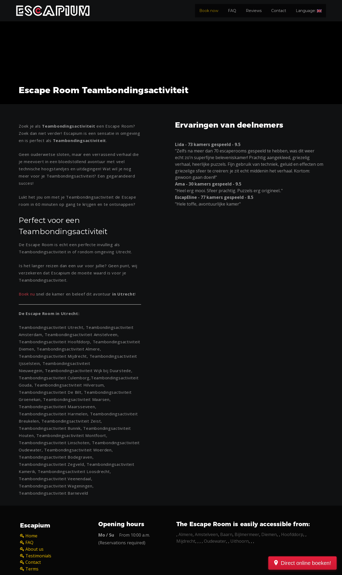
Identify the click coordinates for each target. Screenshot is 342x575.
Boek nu (27, 294)
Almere (185, 534)
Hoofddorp (292, 534)
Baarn (226, 534)
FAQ (232, 10)
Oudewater (215, 541)
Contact (278, 10)
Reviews (254, 10)
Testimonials (38, 556)
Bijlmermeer (247, 534)
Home (31, 536)
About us (34, 549)
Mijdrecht (185, 541)
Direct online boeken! (306, 563)
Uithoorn (239, 541)
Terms (31, 569)
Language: (309, 10)
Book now (208, 10)
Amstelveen (206, 534)
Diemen (269, 534)
